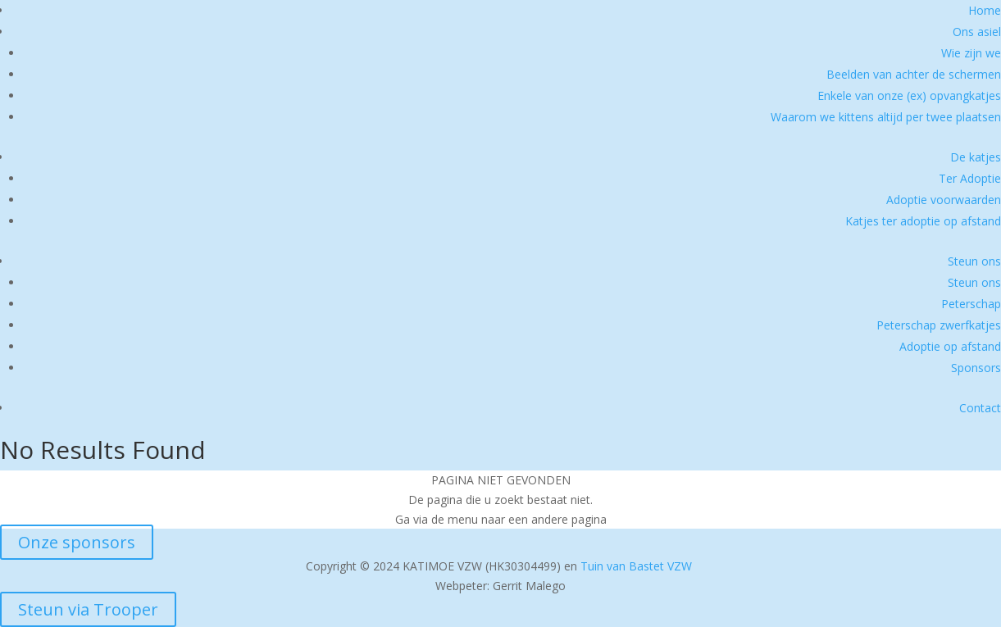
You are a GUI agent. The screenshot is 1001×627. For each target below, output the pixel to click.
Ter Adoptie (970, 178)
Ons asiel (977, 31)
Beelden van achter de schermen (913, 74)
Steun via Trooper (88, 609)
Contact (980, 408)
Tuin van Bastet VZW (636, 566)
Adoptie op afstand (950, 346)
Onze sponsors (76, 542)
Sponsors (976, 367)
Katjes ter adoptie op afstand (923, 221)
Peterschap (971, 303)
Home (984, 10)
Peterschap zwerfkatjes (938, 325)
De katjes (975, 157)
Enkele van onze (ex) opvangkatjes (909, 95)
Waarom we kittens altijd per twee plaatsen (886, 117)
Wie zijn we (971, 53)
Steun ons (974, 261)
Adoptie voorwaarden (943, 199)
